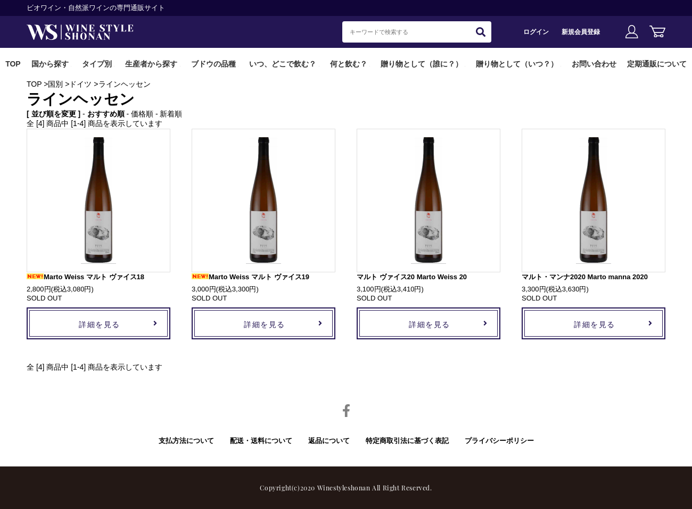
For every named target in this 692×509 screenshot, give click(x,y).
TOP (13, 64)
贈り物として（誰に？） (422, 64)
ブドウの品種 (213, 64)
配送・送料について (261, 440)
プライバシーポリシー (499, 440)
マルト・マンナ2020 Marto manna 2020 (585, 276)
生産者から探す (151, 64)
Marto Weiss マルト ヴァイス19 (250, 276)
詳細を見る (99, 324)
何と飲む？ (348, 64)
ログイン (536, 31)
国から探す (50, 64)
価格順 (142, 114)
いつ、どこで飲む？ (282, 64)
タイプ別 (97, 64)
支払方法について (186, 440)
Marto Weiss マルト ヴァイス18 (85, 276)
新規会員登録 (581, 31)
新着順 (171, 114)
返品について (329, 440)
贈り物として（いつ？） (517, 64)
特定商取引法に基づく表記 (407, 440)
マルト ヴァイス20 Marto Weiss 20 (412, 276)
